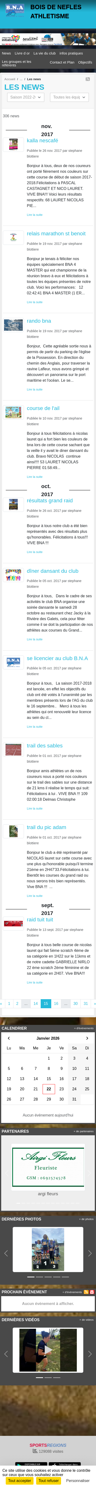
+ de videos (86, 1319)
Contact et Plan (62, 62)
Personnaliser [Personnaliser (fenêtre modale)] (78, 1481)
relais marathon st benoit (56, 234)
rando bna (39, 321)
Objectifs (85, 62)
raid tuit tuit (40, 920)
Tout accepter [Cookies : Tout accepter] (19, 1481)
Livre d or (22, 53)
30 (75, 1004)
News (6, 53)
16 (56, 1004)
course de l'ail (43, 408)
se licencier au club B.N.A (57, 658)
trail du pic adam (46, 827)
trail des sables (44, 746)
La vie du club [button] (45, 53)
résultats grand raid (50, 501)
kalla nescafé (42, 140)
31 (86, 1004)
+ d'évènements (84, 1028)
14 (36, 1004)
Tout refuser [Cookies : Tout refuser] (49, 1481)
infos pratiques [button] (71, 53)
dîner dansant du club (52, 571)
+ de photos (86, 1219)
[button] (6, 1173)
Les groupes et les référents (16, 63)
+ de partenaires (84, 1131)
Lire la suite (34, 215)
